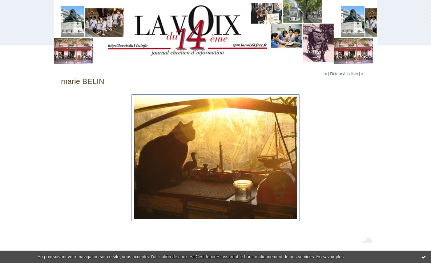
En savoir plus (329, 256)
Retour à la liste (344, 74)
